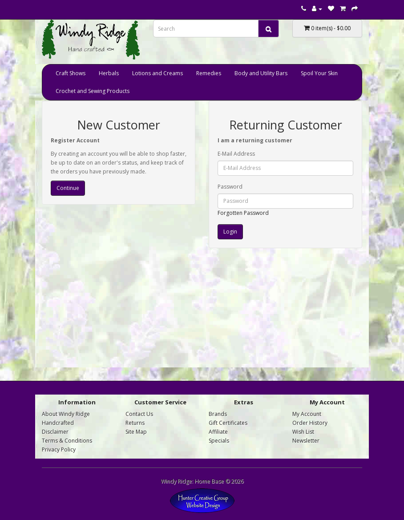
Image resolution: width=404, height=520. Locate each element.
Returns (135, 423)
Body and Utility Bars (260, 73)
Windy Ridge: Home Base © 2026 (202, 481)
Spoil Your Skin (319, 73)
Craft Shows (70, 73)
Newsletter (305, 440)
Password (230, 186)
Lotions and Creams (157, 73)
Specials (219, 440)
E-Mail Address (236, 153)
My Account (306, 414)
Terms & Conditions (67, 440)
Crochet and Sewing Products (92, 91)
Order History (309, 423)
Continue (68, 188)
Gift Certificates (228, 423)
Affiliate (218, 431)
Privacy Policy (59, 449)
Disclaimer (55, 431)
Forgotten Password (243, 213)
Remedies (208, 73)
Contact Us (139, 414)
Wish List (303, 431)
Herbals (109, 73)
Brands (218, 414)
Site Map (136, 431)
